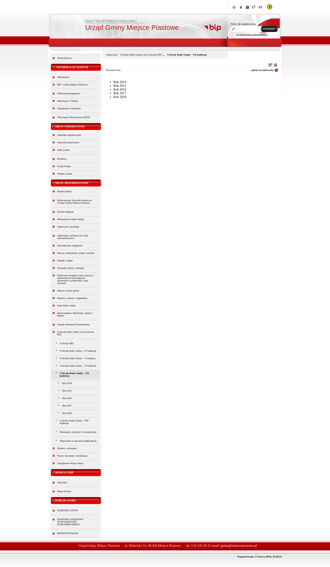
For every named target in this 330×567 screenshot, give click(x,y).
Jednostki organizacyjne (69, 135)
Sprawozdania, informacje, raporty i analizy (75, 314)
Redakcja (62, 159)
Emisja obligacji (65, 211)
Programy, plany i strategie (70, 268)
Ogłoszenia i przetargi (68, 226)
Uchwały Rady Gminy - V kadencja (77, 358)
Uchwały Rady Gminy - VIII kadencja (74, 421)
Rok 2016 (67, 398)
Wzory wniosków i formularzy (72, 456)
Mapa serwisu (64, 491)
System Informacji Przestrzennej (73, 324)
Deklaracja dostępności (68, 93)
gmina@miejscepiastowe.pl (239, 545)
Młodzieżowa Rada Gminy (70, 219)
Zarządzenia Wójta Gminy (70, 463)
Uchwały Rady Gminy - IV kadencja (78, 351)
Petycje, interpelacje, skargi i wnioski (76, 253)
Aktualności (63, 77)
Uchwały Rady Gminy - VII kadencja (74, 374)
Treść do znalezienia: (243, 24)
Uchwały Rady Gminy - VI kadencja (78, 365)
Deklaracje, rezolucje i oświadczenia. (78, 432)
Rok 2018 (67, 413)
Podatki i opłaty (65, 260)
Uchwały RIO (67, 343)
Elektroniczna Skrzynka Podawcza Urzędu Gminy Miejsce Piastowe (74, 201)
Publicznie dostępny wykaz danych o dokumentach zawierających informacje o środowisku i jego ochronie (75, 279)
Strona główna (64, 58)
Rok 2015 (67, 390)
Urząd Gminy (64, 166)
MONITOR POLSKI (67, 533)
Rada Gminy (63, 150)
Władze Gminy (64, 173)
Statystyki (62, 482)
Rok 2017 (67, 405)
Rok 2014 (67, 383)
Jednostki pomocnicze (68, 142)
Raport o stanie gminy (68, 290)
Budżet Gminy (64, 191)
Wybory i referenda (67, 448)
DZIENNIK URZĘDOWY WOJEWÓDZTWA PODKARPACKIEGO (70, 522)
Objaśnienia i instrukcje (69, 108)
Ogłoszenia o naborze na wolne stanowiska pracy (72, 236)
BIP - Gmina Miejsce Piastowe (72, 84)
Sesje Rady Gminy (66, 305)
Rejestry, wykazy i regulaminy (72, 298)
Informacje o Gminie (67, 101)
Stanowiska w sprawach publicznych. (78, 441)
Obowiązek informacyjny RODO (73, 117)
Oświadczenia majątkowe (70, 245)
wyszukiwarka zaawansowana (251, 34)
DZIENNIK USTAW (67, 510)
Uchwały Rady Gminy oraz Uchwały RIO (75, 333)
